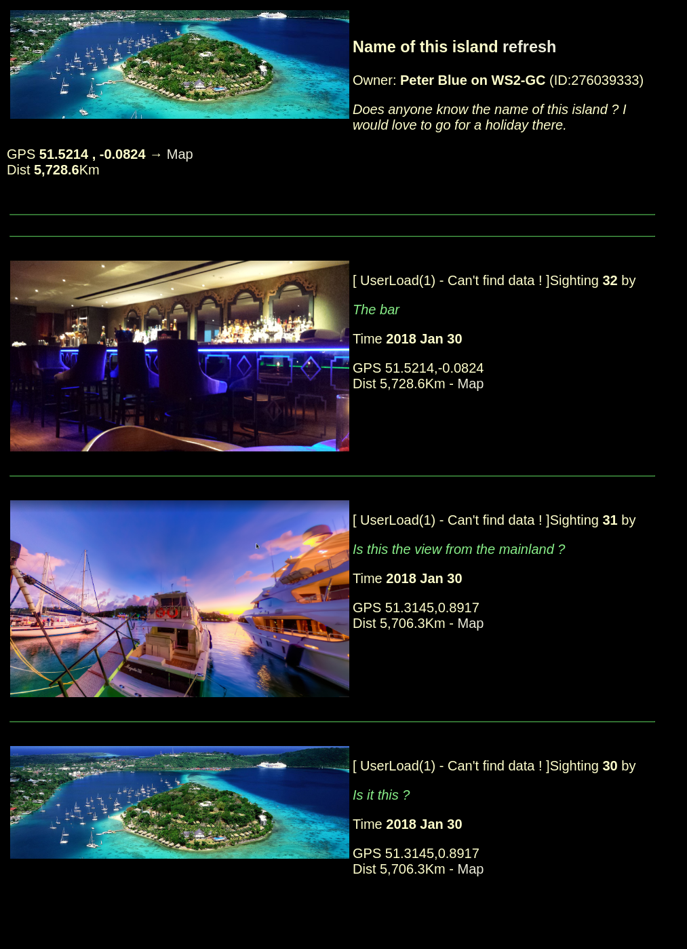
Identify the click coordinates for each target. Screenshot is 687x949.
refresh (529, 47)
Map (180, 154)
